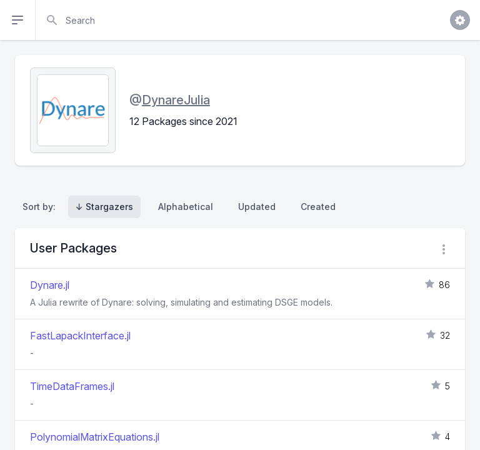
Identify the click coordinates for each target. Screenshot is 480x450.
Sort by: (41, 206)
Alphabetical (185, 206)
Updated (257, 206)
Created (318, 206)
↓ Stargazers (104, 206)
